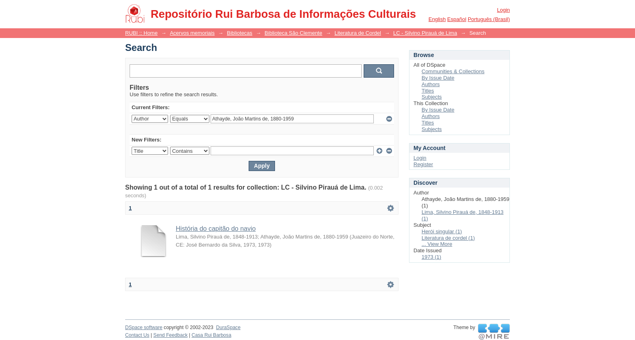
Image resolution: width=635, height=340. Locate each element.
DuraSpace (228, 327)
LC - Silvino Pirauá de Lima (425, 33)
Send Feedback (170, 335)
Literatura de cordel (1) (448, 238)
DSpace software (143, 327)
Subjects (432, 97)
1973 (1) (431, 257)
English (437, 19)
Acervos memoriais (192, 33)
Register (423, 164)
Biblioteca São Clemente (293, 33)
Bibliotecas (239, 33)
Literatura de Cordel (358, 33)
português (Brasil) (489, 19)
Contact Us (137, 335)
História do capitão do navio (216, 228)
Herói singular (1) (442, 231)
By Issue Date (438, 78)
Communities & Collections (453, 71)
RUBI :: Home (141, 33)
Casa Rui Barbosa (211, 335)
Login (503, 10)
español (456, 19)
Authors (431, 84)
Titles (428, 91)
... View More (437, 244)
